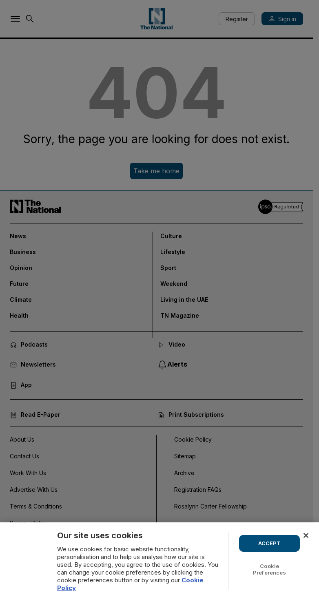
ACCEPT (269, 543)
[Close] (306, 535)
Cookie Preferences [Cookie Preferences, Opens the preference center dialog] (269, 569)
